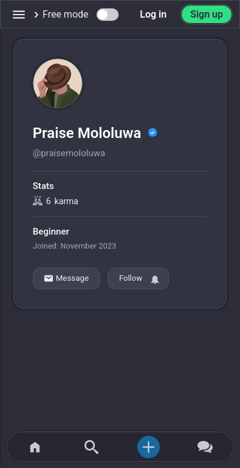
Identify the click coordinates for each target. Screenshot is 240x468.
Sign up (206, 14)
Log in (153, 14)
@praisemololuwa (69, 153)
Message (66, 278)
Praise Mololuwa (89, 133)
